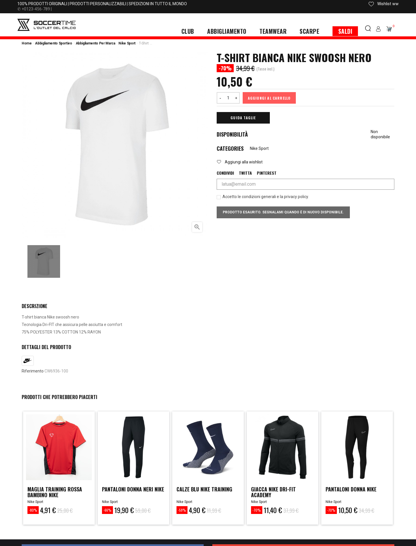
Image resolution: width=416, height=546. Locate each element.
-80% (33, 510)
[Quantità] (228, 98)
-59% (182, 510)
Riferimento (33, 371)
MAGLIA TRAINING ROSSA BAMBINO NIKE (54, 492)
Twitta (245, 173)
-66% (107, 510)
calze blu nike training (205, 489)
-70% (256, 510)
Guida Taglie (243, 117)
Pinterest (266, 173)
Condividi (225, 173)
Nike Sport (259, 148)
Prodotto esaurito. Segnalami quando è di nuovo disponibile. (283, 212)
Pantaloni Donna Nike (351, 489)
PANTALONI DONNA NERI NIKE (133, 489)
